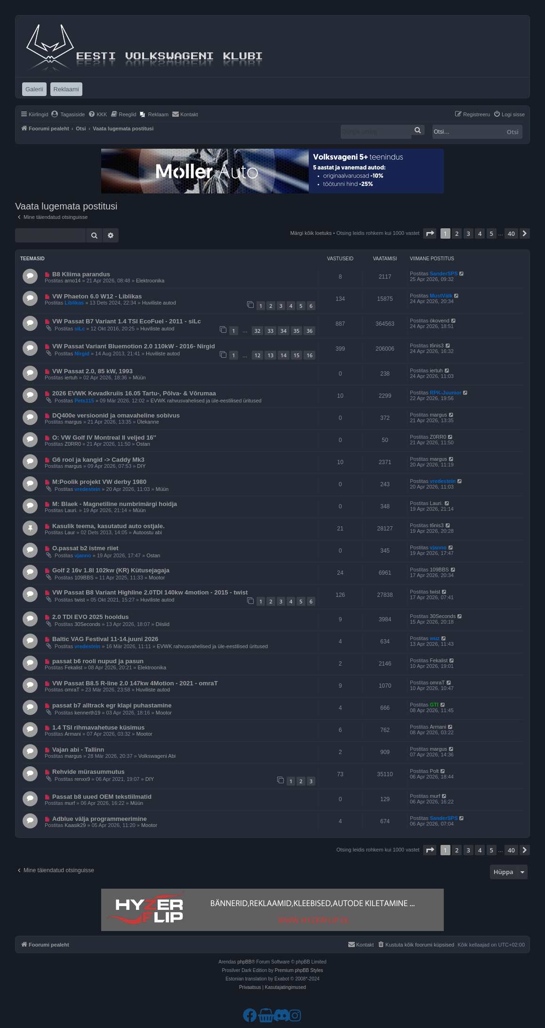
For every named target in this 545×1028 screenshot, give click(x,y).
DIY (141, 466)
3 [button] (468, 233)
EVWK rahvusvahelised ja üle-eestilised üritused (206, 400)
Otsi (513, 132)
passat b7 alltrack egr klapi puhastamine (112, 705)
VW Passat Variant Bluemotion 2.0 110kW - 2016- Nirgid (133, 346)
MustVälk (441, 295)
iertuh (71, 377)
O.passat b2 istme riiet (85, 548)
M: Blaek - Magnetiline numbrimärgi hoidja (114, 503)
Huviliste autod (159, 302)
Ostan (143, 444)
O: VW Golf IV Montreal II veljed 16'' (104, 437)
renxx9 (82, 779)
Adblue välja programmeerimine (99, 818)
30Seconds (87, 624)
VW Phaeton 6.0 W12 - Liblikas (97, 296)
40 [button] (511, 233)
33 (270, 330)
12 (258, 355)
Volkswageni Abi (157, 756)
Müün (139, 377)
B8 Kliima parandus (81, 274)
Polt (434, 771)
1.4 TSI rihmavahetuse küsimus (98, 727)
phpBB (244, 961)
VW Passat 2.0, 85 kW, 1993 (92, 371)
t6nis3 (436, 345)
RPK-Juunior (445, 392)
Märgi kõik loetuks (311, 233)
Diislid (162, 624)
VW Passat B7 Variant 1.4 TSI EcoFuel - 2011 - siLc (126, 321)
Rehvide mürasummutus (88, 771)
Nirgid (81, 353)
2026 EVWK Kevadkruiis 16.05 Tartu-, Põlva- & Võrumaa (134, 393)
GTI (434, 704)
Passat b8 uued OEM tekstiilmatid (102, 796)
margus (73, 422)
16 (309, 355)
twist (79, 599)
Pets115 (84, 400)
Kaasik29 (75, 825)
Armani (72, 734)
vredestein (87, 489)
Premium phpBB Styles (299, 970)
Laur (69, 532)
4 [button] (479, 233)
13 (270, 355)
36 (309, 330)
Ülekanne (148, 422)
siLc (79, 328)
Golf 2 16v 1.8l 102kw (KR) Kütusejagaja (110, 570)
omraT (72, 689)
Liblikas (74, 302)
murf (69, 803)
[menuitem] (68, 114)
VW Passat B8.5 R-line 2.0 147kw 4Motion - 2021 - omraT (135, 683)
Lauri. (71, 510)
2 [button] (456, 233)
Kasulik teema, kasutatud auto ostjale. (108, 526)
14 (284, 355)
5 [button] (491, 233)
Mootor (157, 577)
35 (297, 330)
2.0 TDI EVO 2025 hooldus (90, 616)
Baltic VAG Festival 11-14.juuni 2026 (105, 638)
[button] (429, 233)
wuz (435, 638)
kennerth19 (87, 712)
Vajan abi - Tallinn (78, 749)
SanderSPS (443, 273)
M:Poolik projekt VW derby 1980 (99, 481)
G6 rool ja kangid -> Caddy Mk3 (98, 459)
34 (284, 330)
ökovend (439, 320)
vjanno (82, 555)
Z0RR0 (72, 444)
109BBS (83, 577)
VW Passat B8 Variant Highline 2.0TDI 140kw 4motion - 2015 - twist (150, 592)
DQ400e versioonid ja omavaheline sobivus (116, 415)
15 (297, 355)
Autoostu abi (147, 532)
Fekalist (73, 667)
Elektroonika (150, 280)
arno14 (72, 280)
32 (258, 330)
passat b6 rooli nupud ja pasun (98, 661)
